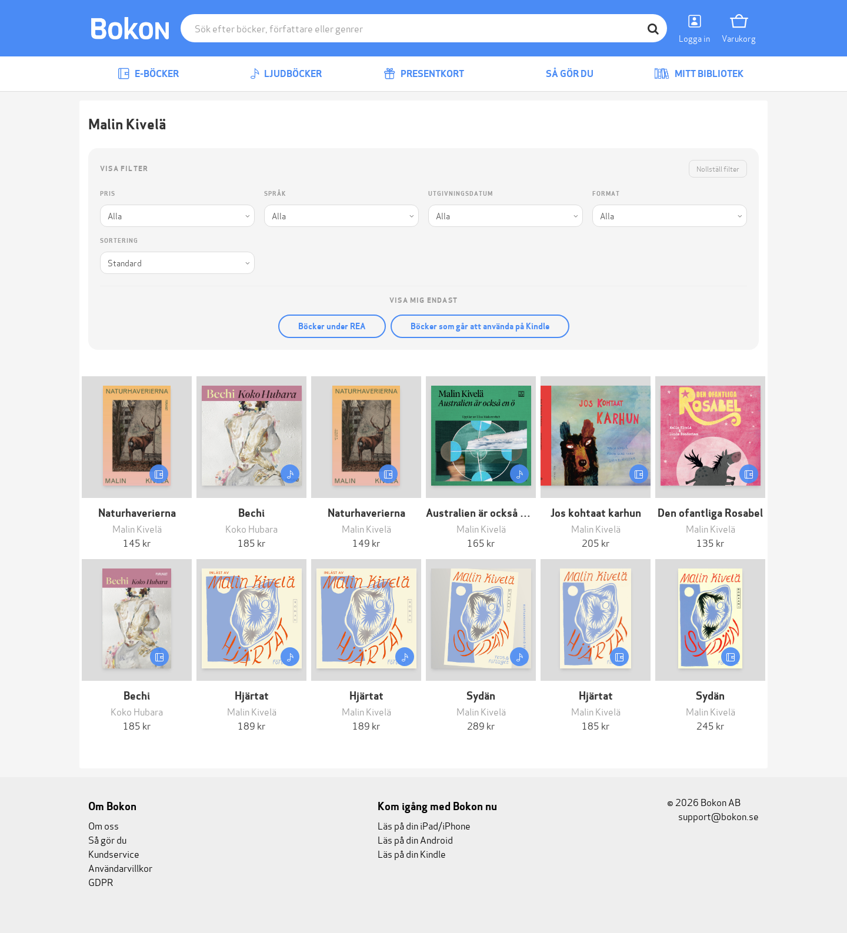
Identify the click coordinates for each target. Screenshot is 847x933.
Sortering (119, 241)
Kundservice (113, 853)
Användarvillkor (120, 867)
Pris (107, 194)
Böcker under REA (332, 326)
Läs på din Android (415, 839)
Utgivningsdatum (460, 194)
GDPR (100, 881)
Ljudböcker (286, 74)
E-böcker (148, 74)
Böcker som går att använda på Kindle (480, 326)
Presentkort (424, 74)
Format (606, 194)
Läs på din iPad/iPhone (424, 825)
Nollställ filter (717, 168)
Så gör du (561, 74)
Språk (275, 194)
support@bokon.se (713, 815)
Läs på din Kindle (412, 853)
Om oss (103, 825)
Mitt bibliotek (698, 74)
